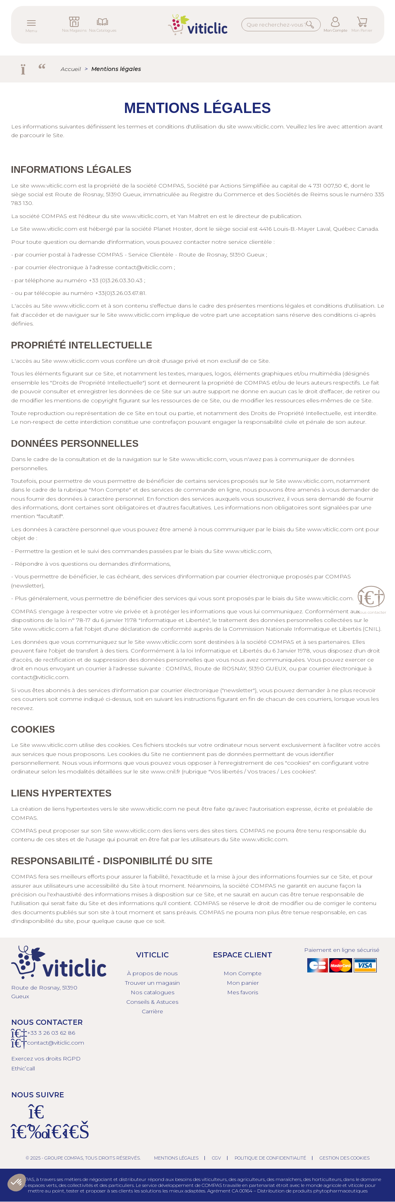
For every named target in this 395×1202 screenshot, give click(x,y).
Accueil (71, 69)
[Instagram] (36, 1136)
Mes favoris (242, 992)
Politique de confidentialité (270, 1158)
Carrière (152, 1011)
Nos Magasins (74, 30)
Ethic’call (23, 1068)
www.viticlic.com (260, 126)
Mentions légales (176, 1158)
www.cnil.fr (165, 771)
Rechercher (311, 24)
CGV (216, 1158)
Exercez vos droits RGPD (46, 1058)
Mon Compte (335, 30)
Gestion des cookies (345, 1158)
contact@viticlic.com (143, 267)
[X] (54, 1136)
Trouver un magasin (152, 982)
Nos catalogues (152, 992)
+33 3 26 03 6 (45, 1032)
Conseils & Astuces (152, 1001)
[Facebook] (19, 1136)
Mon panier (243, 982)
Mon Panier (361, 30)
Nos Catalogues (102, 30)
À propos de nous (152, 973)
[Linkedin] (71, 1136)
